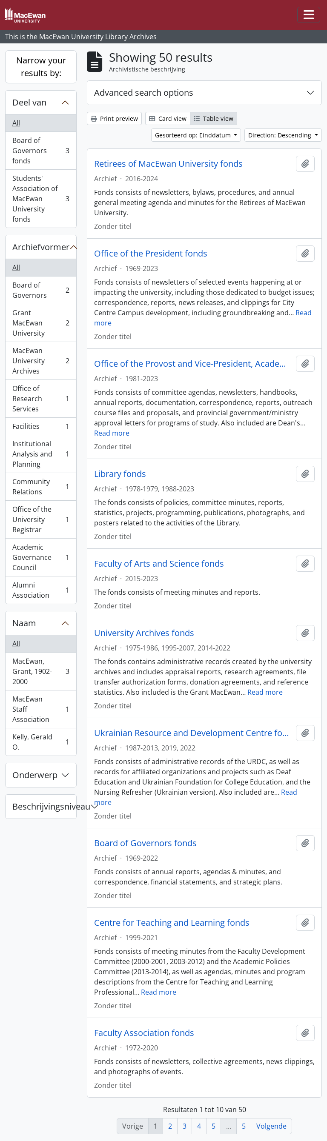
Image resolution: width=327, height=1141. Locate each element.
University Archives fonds (144, 633)
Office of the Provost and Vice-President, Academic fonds (193, 364)
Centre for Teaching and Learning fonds (172, 923)
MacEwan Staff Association (40, 709)
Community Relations (40, 486)
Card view (167, 118)
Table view (213, 118)
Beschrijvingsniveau (44, 806)
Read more (111, 433)
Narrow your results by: (41, 66)
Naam (24, 623)
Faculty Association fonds (144, 1033)
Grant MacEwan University (40, 323)
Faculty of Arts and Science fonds (159, 564)
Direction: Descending (280, 135)
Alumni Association (40, 590)
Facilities (40, 428)
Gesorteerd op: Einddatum (193, 135)
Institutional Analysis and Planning (40, 454)
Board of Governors (40, 290)
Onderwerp (34, 775)
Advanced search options (143, 92)
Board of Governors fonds (40, 150)
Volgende (271, 1126)
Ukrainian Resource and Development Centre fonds (193, 733)
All (16, 123)
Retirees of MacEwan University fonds (168, 164)
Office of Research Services (40, 399)
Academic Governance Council (40, 557)
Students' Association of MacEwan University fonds (40, 199)
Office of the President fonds (150, 253)
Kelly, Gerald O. (40, 742)
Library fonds (120, 474)
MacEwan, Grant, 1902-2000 (40, 671)
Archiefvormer (40, 247)
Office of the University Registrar (40, 519)
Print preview (114, 118)
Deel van (29, 102)
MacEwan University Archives (40, 361)
